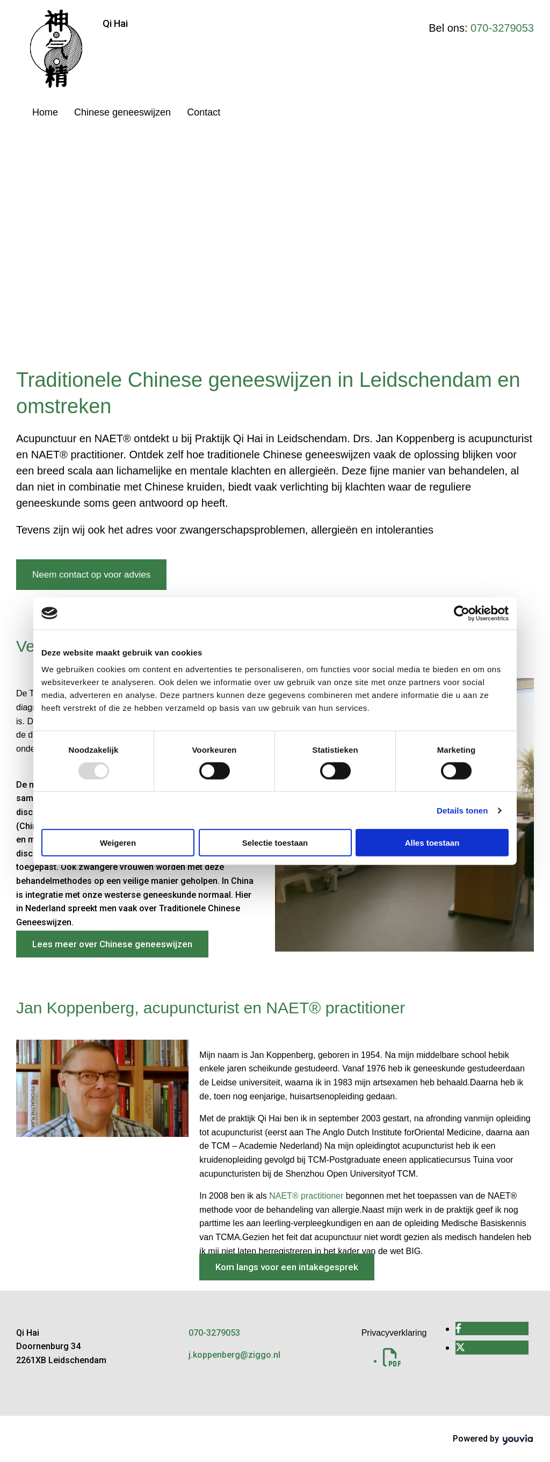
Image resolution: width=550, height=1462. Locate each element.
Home (45, 112)
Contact (203, 112)
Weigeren (118, 842)
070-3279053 (502, 28)
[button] (91, 574)
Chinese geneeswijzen (122, 112)
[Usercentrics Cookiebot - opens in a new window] (462, 613)
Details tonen (462, 810)
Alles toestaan (432, 842)
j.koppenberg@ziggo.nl (234, 1355)
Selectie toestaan (275, 842)
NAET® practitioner (306, 1195)
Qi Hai (115, 23)
